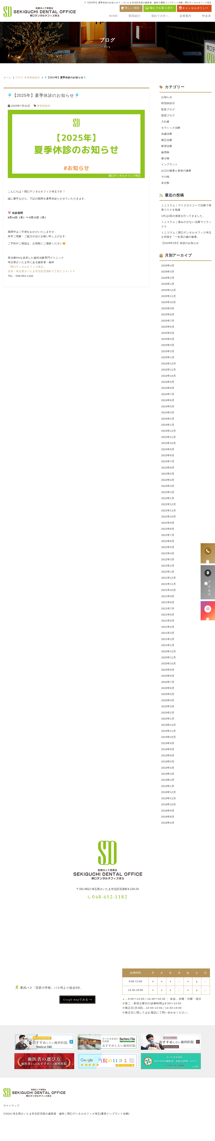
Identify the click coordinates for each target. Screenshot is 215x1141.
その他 (165, 178)
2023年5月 (168, 482)
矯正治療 (166, 141)
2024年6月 (168, 406)
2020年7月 (168, 695)
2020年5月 (168, 707)
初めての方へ (161, 16)
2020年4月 (168, 713)
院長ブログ (168, 109)
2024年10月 (168, 381)
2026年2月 (168, 281)
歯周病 (165, 153)
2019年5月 (168, 776)
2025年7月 (168, 325)
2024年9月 (168, 388)
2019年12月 (168, 739)
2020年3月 (168, 720)
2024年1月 (168, 431)
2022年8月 (168, 538)
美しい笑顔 (132, 7)
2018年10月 (168, 820)
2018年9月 (168, 826)
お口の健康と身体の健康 (176, 172)
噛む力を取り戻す (159, 7)
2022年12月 (168, 513)
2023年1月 (168, 507)
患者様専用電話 (207, 553)
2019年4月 (168, 782)
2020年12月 (168, 663)
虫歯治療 (166, 134)
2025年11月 (168, 300)
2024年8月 (168, 394)
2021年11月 (168, 594)
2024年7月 (168, 400)
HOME (115, 16)
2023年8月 (168, 463)
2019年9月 (168, 757)
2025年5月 (168, 337)
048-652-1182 (107, 913)
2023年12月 (168, 438)
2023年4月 (168, 488)
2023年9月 (168, 457)
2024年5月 (168, 413)
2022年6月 (168, 550)
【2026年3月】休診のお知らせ (180, 246)
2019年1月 (168, 801)
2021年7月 (168, 619)
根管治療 (166, 147)
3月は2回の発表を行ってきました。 (183, 218)
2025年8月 (168, 319)
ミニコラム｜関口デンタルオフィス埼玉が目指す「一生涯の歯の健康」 (186, 238)
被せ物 (165, 159)
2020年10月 (168, 676)
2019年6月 (168, 770)
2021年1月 (168, 657)
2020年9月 (168, 682)
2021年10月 (168, 601)
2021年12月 (168, 588)
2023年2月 (168, 500)
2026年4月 (168, 268)
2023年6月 (168, 475)
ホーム (7, 77)
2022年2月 (168, 575)
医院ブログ (168, 116)
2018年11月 (168, 814)
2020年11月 (168, 670)
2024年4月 (168, 419)
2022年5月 (168, 557)
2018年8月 (168, 833)
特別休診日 (33, 77)
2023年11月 (168, 444)
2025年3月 (168, 350)
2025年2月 (168, 356)
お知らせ (166, 97)
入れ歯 (165, 122)
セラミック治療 (170, 128)
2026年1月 (168, 287)
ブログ (19, 77)
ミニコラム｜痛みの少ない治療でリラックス (186, 227)
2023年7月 (168, 469)
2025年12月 (168, 294)
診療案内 (186, 16)
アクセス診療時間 (207, 582)
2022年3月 (168, 569)
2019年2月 (168, 795)
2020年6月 (168, 701)
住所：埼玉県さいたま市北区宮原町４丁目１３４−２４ (41, 271)
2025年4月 (168, 344)
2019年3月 (168, 789)
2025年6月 (168, 331)
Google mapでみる (75, 1016)
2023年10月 (168, 450)
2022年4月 (168, 563)
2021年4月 (168, 638)
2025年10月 (168, 306)
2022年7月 (168, 544)
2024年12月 (168, 369)
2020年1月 (168, 732)
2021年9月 (168, 607)
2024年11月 (168, 375)
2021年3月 (168, 644)
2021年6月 (168, 626)
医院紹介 (136, 16)
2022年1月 (168, 582)
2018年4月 (168, 839)
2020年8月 (168, 688)
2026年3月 (168, 275)
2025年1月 (168, 362)
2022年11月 (168, 519)
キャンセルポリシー (194, 8)
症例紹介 (207, 610)
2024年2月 (168, 425)
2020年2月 (168, 726)
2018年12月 (168, 807)
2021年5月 (168, 632)
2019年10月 (168, 751)
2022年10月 (168, 525)
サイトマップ (11, 1122)
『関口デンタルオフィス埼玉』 (27, 266)
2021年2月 (168, 651)
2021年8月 (168, 613)
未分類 (165, 184)
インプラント (169, 166)
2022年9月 (168, 532)
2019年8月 (168, 764)
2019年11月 (168, 745)
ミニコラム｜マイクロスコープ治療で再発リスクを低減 (186, 210)
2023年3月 (168, 494)
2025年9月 (168, 312)
